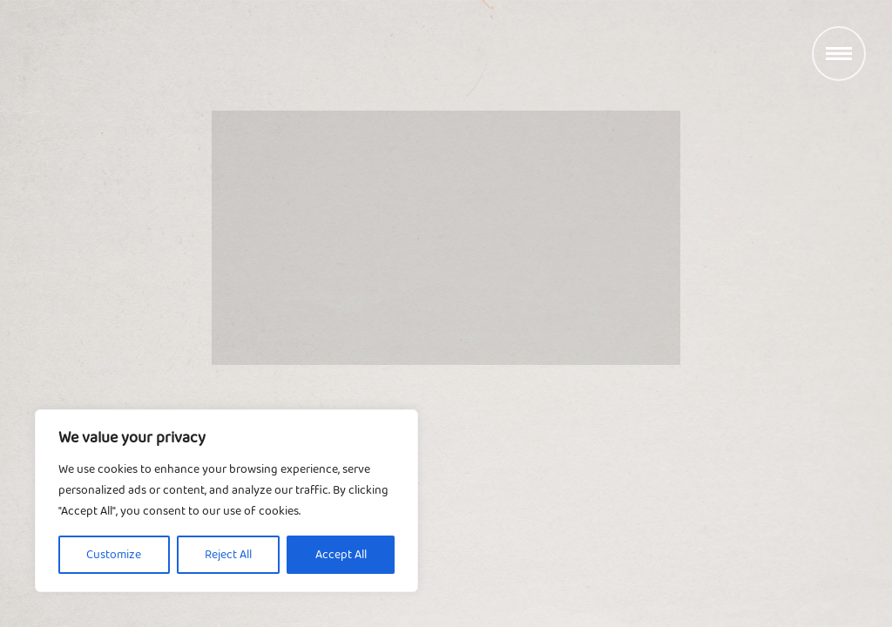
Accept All (341, 554)
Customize (113, 554)
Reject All (228, 554)
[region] (226, 500)
